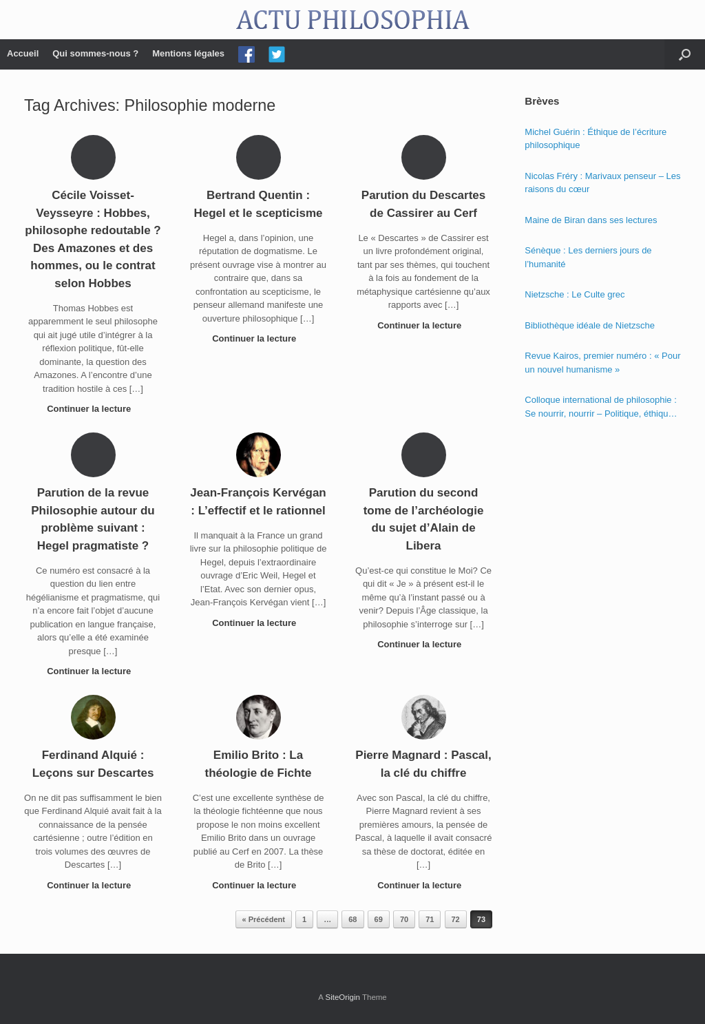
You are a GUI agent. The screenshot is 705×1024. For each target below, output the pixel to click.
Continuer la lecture (93, 409)
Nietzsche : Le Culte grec (574, 294)
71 (429, 919)
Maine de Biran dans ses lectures (591, 220)
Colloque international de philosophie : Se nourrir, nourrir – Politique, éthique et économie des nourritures (600, 407)
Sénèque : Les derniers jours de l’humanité (588, 257)
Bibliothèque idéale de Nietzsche (590, 325)
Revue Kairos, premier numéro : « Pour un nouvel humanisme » (602, 363)
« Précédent (263, 919)
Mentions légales (188, 53)
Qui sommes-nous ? (95, 53)
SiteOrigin (342, 997)
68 (352, 919)
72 (456, 919)
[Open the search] (684, 54)
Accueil (23, 53)
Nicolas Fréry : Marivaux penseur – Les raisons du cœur (602, 183)
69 (379, 919)
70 (404, 919)
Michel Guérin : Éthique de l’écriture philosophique (595, 139)
